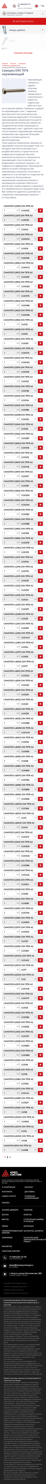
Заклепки (7, 1246)
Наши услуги (9, 1196)
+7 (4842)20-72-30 (24, 5)
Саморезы (22, 64)
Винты (5, 1219)
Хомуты (28, 1215)
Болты (5, 1215)
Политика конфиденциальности (15, 1286)
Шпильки (29, 1226)
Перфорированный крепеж (12, 1232)
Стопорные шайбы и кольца (34, 1220)
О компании (8, 1187)
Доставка (29, 1192)
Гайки (5, 1226)
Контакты (7, 1192)
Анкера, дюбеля (10, 1210)
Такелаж (28, 1210)
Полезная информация (32, 1197)
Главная (5, 64)
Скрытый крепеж (11, 1251)
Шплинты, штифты (33, 1231)
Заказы (5, 1203)
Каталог (13, 64)
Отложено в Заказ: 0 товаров (20, 13)
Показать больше (23, 53)
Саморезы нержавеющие (11, 66)
